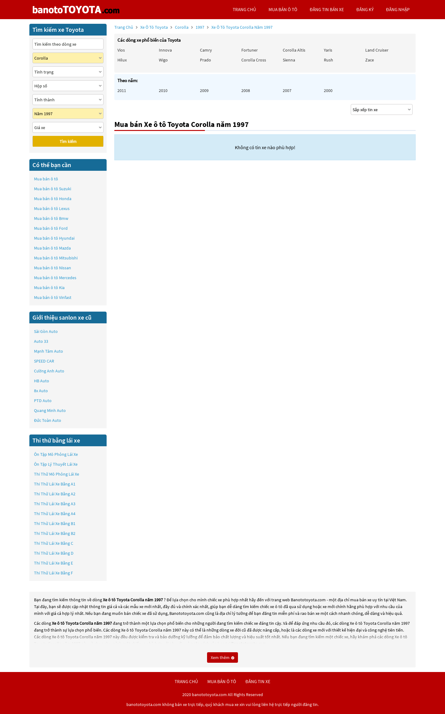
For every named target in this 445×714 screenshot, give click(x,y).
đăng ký (365, 9)
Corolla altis (294, 50)
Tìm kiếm (68, 141)
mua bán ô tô (283, 9)
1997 (234, 27)
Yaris (328, 50)
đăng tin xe (257, 681)
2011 (121, 90)
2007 (287, 90)
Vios (121, 50)
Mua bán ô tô (46, 179)
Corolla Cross (253, 60)
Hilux (122, 60)
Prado (205, 60)
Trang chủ (123, 27)
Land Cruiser (376, 50)
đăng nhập (397, 9)
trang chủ (244, 9)
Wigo (163, 60)
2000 (328, 90)
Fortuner (249, 50)
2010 (163, 90)
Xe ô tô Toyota (154, 27)
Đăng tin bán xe (327, 9)
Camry (206, 50)
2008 (245, 90)
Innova (165, 50)
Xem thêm (222, 657)
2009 (204, 90)
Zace (369, 60)
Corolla (182, 27)
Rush (328, 60)
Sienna (289, 60)
